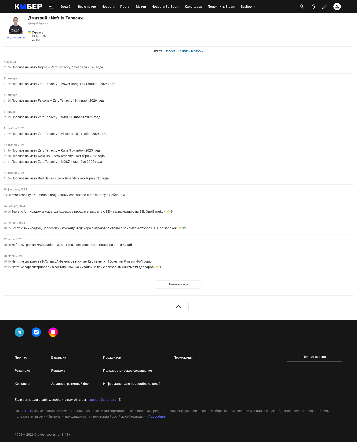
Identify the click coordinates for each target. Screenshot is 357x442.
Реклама (58, 370)
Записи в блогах (191, 51)
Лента (158, 51)
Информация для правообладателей (131, 384)
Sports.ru (26, 411)
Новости (171, 51)
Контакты (22, 384)
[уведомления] (313, 6)
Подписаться (16, 37)
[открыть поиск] (302, 6)
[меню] (51, 6)
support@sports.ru (102, 399)
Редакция (22, 370)
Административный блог (70, 384)
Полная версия (314, 357)
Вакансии (58, 357)
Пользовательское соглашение (127, 370)
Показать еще (178, 284)
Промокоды (183, 357)
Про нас (21, 357)
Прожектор (112, 357)
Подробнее (156, 416)
